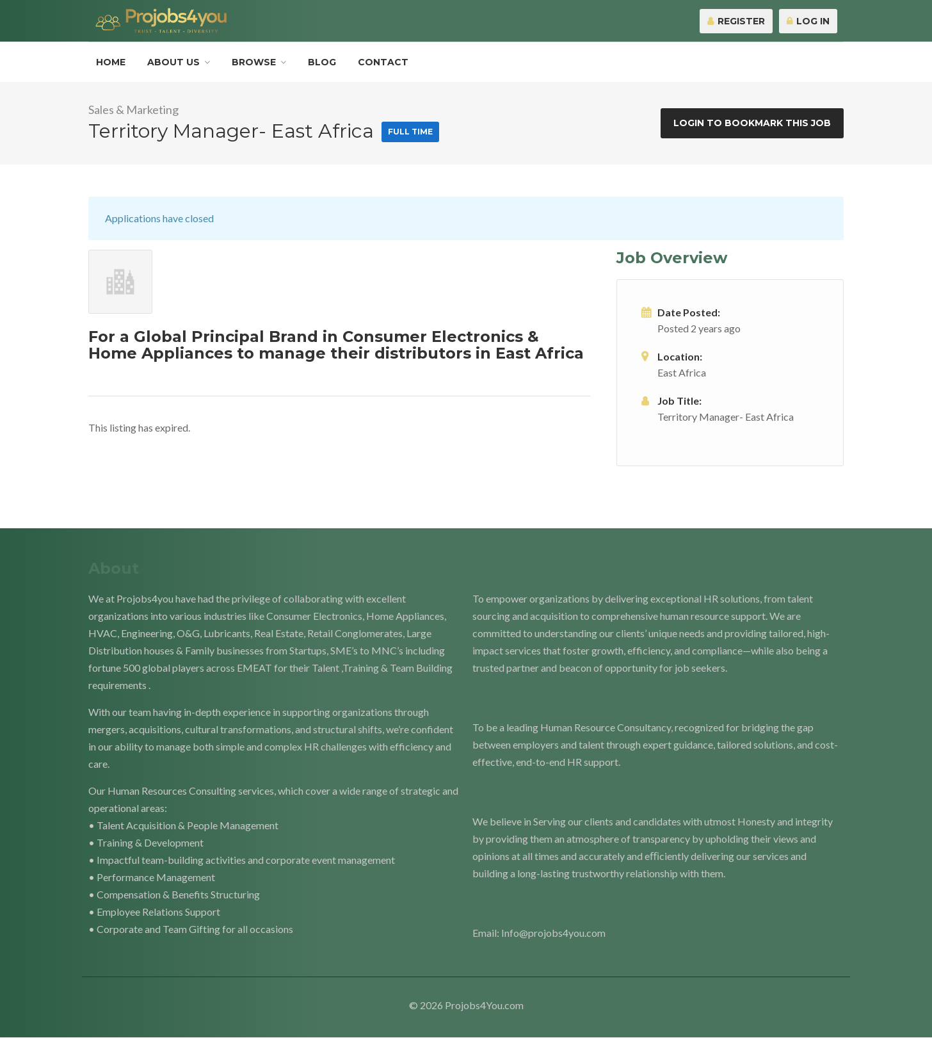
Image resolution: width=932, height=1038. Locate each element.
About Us (173, 62)
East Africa (681, 372)
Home (110, 62)
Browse (254, 62)
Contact (383, 62)
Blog (322, 62)
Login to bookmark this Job (752, 123)
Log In (808, 21)
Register (736, 21)
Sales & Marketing (133, 109)
